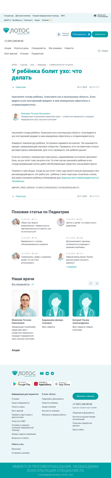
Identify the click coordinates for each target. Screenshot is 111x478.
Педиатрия (21, 87)
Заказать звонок (85, 396)
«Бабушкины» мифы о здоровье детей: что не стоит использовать (36, 260)
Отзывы (24, 53)
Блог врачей (10, 53)
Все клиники (55, 48)
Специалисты (39, 48)
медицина (72, 267)
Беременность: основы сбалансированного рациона (34, 242)
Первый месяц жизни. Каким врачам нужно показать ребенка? (79, 260)
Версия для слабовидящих (103, 15)
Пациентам (37, 53)
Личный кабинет (65, 34)
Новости (69, 48)
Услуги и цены (21, 48)
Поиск (105, 51)
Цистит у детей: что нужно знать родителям (81, 224)
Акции (7, 48)
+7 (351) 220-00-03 (13, 41)
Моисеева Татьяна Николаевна (35, 113)
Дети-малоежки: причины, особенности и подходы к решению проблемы (78, 244)
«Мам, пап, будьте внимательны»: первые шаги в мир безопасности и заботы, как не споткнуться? (36, 227)
